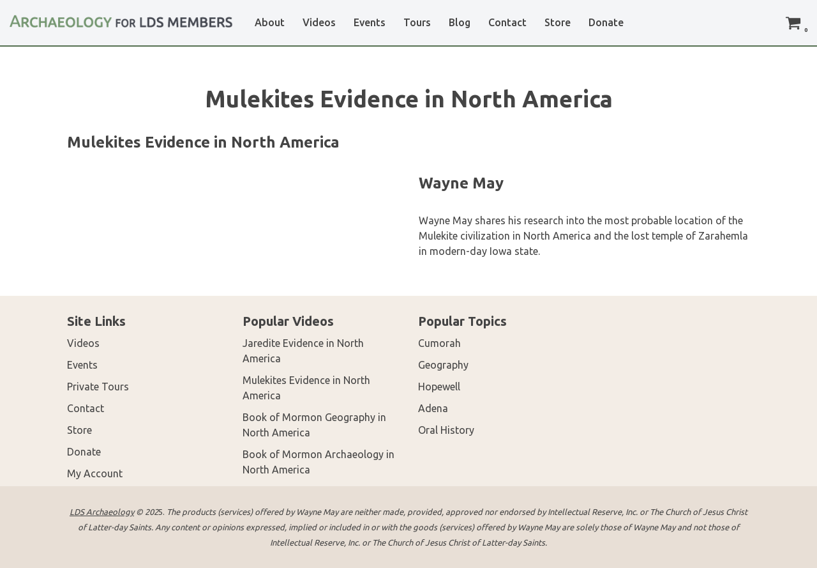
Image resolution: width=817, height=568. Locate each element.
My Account (95, 473)
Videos (319, 22)
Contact (507, 22)
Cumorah (439, 343)
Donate (606, 22)
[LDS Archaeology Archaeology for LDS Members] (121, 16)
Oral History (446, 430)
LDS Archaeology (102, 511)
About (270, 22)
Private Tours (98, 386)
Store (557, 22)
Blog (459, 22)
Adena (433, 408)
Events (370, 22)
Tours (417, 22)
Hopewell (439, 386)
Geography (443, 365)
